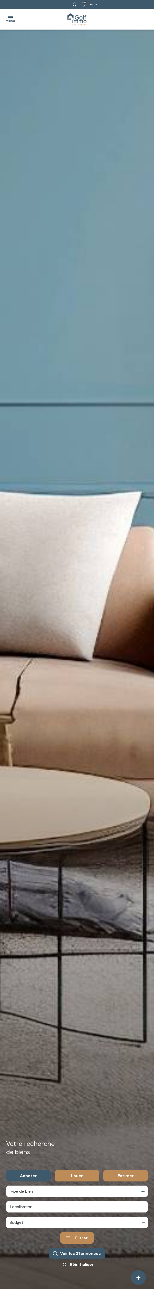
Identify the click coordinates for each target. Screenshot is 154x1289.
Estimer (126, 1180)
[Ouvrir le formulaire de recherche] (77, 1242)
